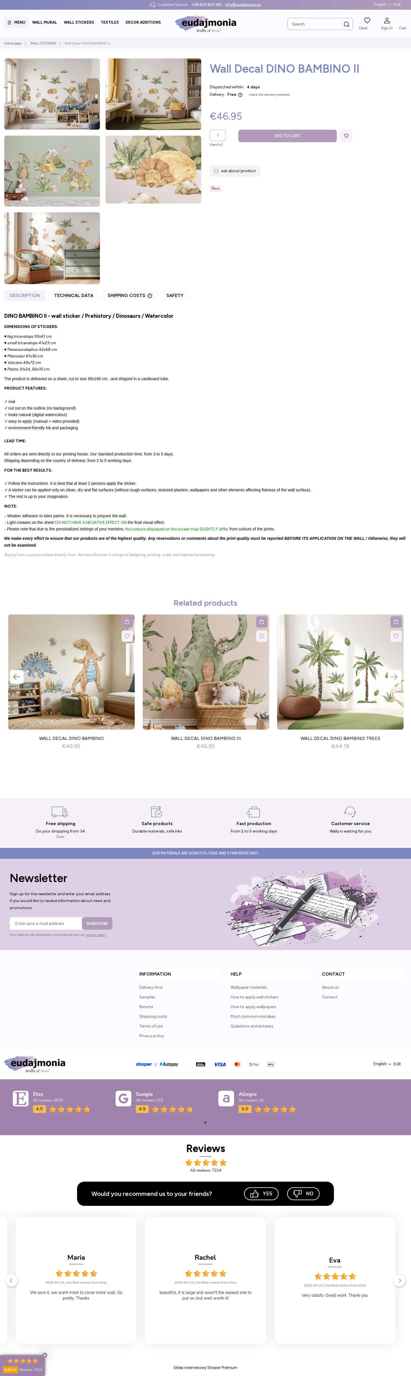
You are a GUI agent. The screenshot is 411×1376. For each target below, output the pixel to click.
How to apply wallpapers (253, 1006)
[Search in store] (320, 24)
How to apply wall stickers (255, 997)
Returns (146, 1006)
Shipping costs (153, 1016)
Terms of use (151, 1026)
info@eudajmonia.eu (243, 5)
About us (330, 987)
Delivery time (150, 987)
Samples (147, 997)
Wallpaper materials (249, 987)
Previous (17, 677)
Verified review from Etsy (87, 1282)
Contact (330, 997)
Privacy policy (151, 1035)
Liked (363, 28)
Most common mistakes (253, 1016)
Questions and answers (252, 1026)
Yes (261, 1194)
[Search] (346, 24)
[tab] (25, 297)
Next (394, 677)
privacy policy (96, 935)
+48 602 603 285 (206, 5)
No (303, 1194)
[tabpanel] (205, 435)
